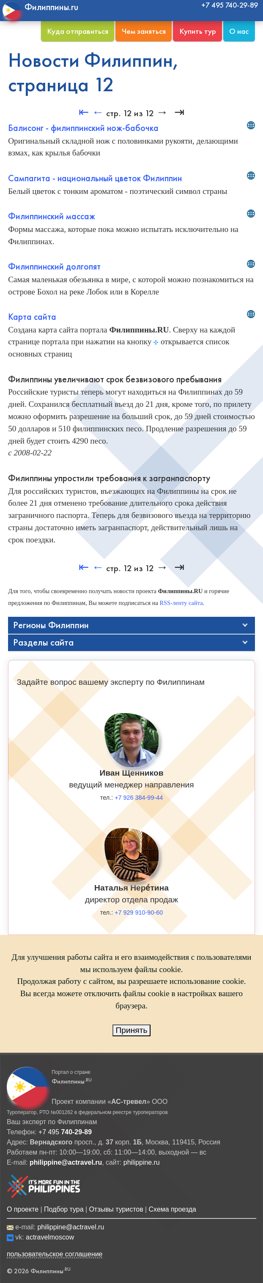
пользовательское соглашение (55, 1254)
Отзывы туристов (116, 1209)
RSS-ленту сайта (181, 602)
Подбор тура (63, 1209)
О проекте (22, 1209)
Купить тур (197, 31)
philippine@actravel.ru (70, 1227)
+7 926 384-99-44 (139, 797)
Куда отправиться (77, 31)
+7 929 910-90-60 (139, 912)
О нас (239, 31)
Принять (132, 1030)
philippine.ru (141, 1162)
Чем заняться (144, 31)
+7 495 (65, 1132)
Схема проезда (172, 1209)
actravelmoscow (50, 1237)
